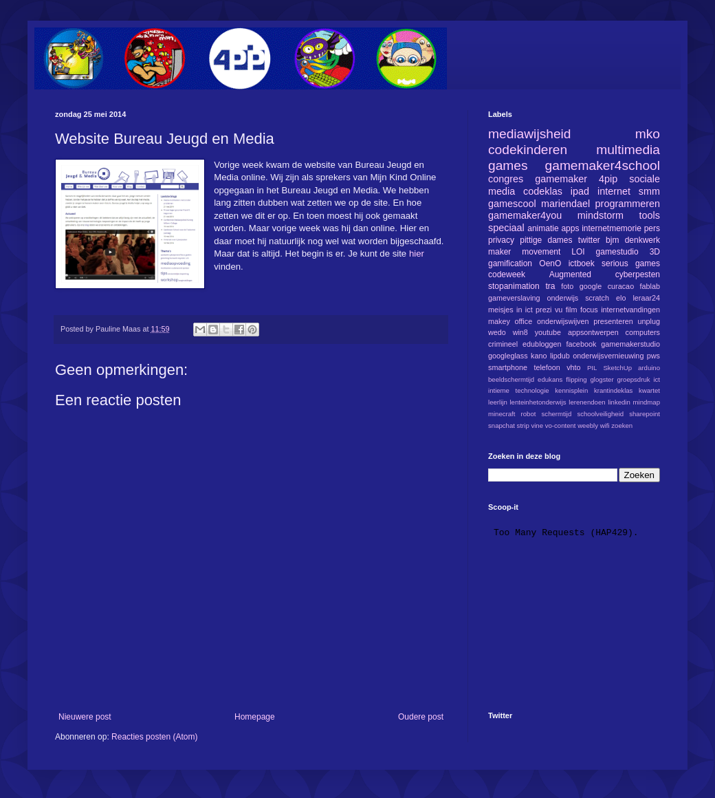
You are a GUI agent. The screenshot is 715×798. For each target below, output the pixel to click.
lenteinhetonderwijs (537, 402)
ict (656, 379)
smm (649, 191)
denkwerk (642, 240)
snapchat (501, 425)
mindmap (646, 402)
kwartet (649, 390)
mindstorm (601, 215)
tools (649, 215)
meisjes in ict (510, 309)
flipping (576, 379)
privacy (501, 240)
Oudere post (420, 717)
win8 (520, 332)
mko (647, 134)
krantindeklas (613, 390)
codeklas (542, 191)
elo (621, 298)
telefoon (547, 367)
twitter (589, 240)
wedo (497, 332)
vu (558, 309)
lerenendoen (587, 402)
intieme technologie (518, 390)
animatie (542, 228)
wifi (605, 425)
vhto (573, 367)
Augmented (570, 274)
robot (528, 414)
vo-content (560, 425)
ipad (580, 191)
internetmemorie (611, 228)
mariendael (565, 203)
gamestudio (617, 252)
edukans (550, 379)
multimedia (628, 149)
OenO (550, 263)
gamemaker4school (602, 165)
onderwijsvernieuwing (608, 356)
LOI (577, 252)
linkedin (619, 402)
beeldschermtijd (511, 379)
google (591, 286)
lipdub (560, 356)
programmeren (627, 203)
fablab (650, 286)
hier (416, 253)
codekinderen (527, 149)
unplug (649, 321)
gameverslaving (514, 298)
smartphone (507, 367)
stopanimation (514, 286)
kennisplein (571, 390)
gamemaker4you (525, 215)
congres (505, 178)
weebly (588, 425)
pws (653, 356)
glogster (602, 379)
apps (570, 228)
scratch (597, 298)
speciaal (506, 227)
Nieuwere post (84, 717)
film (572, 309)
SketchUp (617, 367)
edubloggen (541, 344)
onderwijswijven (563, 321)
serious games (631, 263)
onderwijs (563, 298)
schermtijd (557, 414)
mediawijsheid (529, 134)
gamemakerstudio (630, 344)
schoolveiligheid (600, 414)
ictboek (582, 263)
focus (589, 309)
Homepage (254, 717)
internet (613, 191)
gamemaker (561, 178)
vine (537, 425)
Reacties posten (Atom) (154, 737)
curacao (621, 286)
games (508, 165)
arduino (649, 367)
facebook (581, 344)
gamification (510, 263)
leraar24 (646, 298)
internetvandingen (630, 309)
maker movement (524, 252)
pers (652, 228)
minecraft (501, 414)
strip (523, 425)
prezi (543, 309)
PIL (592, 367)
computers (643, 332)
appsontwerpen (593, 332)
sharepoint (644, 414)
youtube (548, 332)
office (524, 321)
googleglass (508, 356)
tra (551, 286)
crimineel (503, 344)
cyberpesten (637, 274)
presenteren (613, 321)
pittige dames (546, 240)
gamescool (512, 203)
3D (655, 252)
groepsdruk (633, 379)
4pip (608, 178)
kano (539, 356)
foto (567, 286)
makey (499, 321)
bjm (612, 240)
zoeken (621, 425)
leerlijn (497, 402)
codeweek (506, 274)
